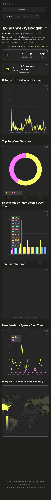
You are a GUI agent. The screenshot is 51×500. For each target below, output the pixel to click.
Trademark (9, 487)
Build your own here (40, 46)
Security (21, 487)
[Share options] (44, 51)
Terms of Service (30, 487)
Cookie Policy (41, 487)
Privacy (15, 487)
